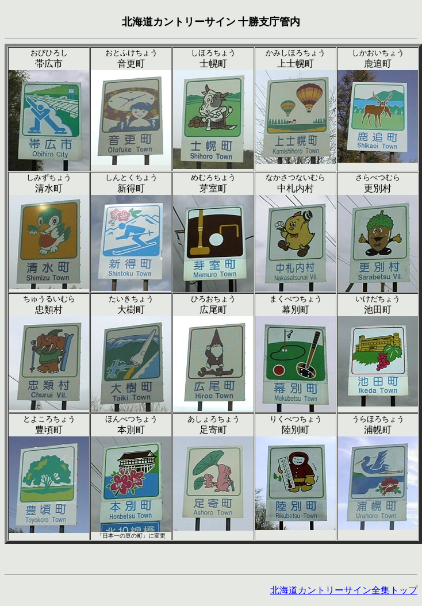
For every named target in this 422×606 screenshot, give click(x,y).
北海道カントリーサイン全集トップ (343, 590)
